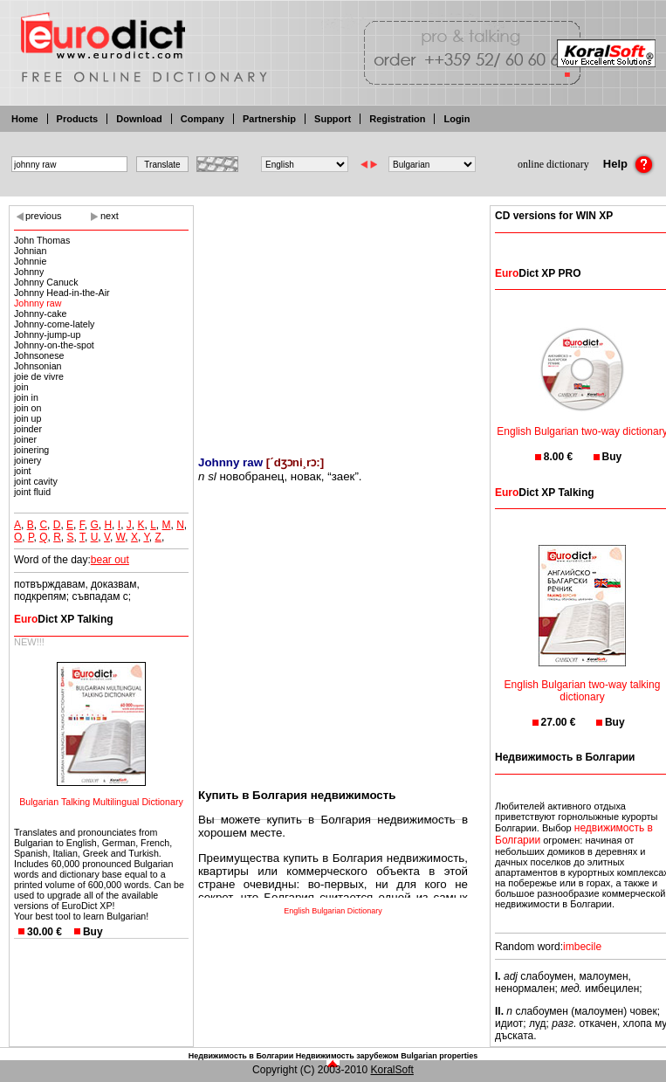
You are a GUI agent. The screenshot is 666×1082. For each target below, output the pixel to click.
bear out (110, 560)
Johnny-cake (40, 313)
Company (202, 119)
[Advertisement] (333, 319)
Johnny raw (38, 303)
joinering (31, 450)
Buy (93, 932)
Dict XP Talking (63, 619)
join (21, 387)
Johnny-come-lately (54, 324)
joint (22, 470)
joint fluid (32, 491)
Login (456, 119)
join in (26, 397)
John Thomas (42, 240)
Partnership (269, 119)
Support (332, 119)
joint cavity (36, 481)
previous (43, 215)
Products (78, 119)
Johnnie (30, 261)
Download (139, 119)
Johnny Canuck (46, 282)
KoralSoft (392, 1070)
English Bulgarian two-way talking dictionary (583, 680)
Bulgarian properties (439, 1055)
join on (27, 408)
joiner (25, 439)
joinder (28, 429)
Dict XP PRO (537, 273)
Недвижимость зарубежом (347, 1055)
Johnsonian (38, 366)
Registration (397, 119)
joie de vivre (39, 376)
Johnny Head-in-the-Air (62, 292)
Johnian (30, 250)
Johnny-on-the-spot (54, 345)
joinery (27, 460)
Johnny (29, 271)
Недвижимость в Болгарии (241, 1055)
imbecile (582, 947)
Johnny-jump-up (47, 334)
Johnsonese (39, 355)
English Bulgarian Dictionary (333, 910)
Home (24, 119)
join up (27, 418)
